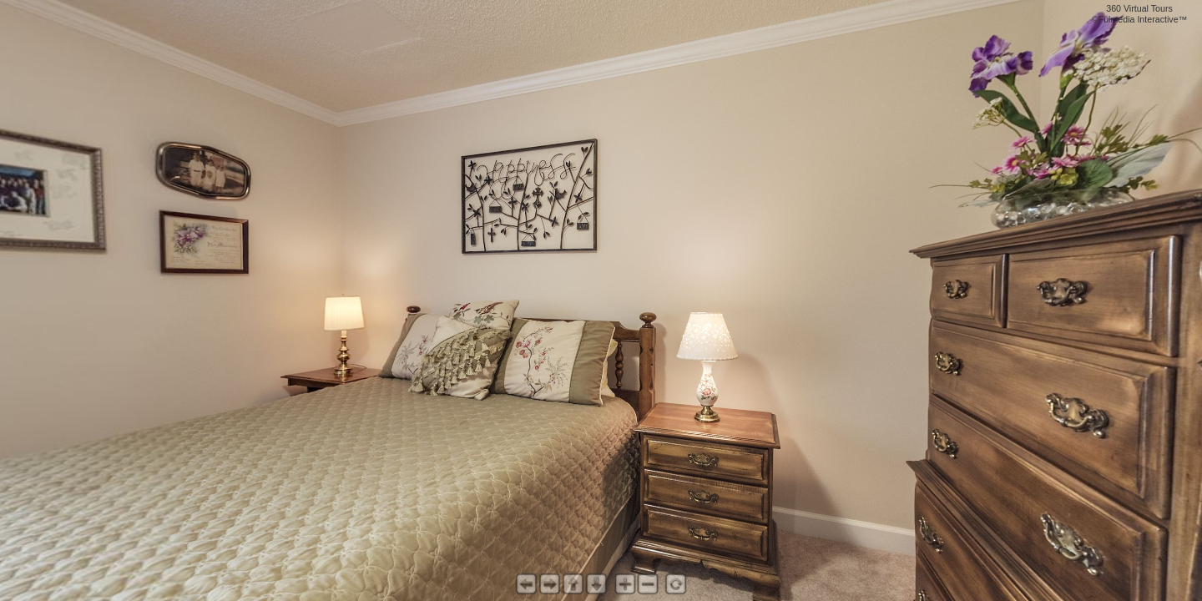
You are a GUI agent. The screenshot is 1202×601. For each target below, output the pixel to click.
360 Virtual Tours (1139, 8)
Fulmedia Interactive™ (1143, 19)
